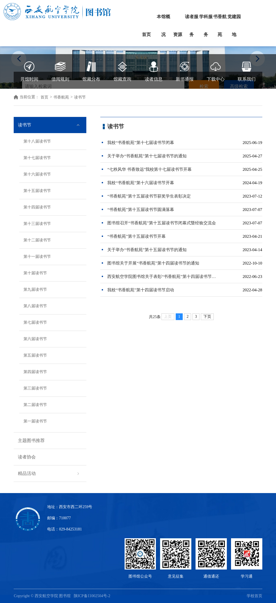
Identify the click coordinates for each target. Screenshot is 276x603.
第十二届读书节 (37, 240)
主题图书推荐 (31, 440)
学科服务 (206, 25)
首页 (146, 34)
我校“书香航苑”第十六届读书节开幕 (140, 183)
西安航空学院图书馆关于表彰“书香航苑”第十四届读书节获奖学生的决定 (162, 276)
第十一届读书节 (37, 256)
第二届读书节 (35, 405)
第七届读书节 (35, 322)
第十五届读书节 (37, 191)
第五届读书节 (35, 355)
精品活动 (27, 473)
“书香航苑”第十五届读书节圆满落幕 (140, 209)
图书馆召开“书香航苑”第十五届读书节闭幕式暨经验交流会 (161, 223)
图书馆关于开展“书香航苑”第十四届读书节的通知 (153, 263)
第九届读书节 (35, 289)
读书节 (24, 124)
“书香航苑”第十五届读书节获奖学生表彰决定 (149, 196)
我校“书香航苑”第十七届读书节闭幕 (140, 142)
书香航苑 (220, 25)
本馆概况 (163, 25)
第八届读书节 (35, 306)
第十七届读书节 (37, 158)
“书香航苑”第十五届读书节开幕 (136, 236)
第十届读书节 (35, 273)
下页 (207, 316)
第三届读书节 (35, 388)
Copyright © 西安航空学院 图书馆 (43, 596)
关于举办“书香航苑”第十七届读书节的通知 (146, 156)
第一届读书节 (35, 421)
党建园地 (234, 25)
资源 (177, 34)
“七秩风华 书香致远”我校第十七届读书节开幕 (149, 169)
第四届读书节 (35, 372)
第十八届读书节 (37, 141)
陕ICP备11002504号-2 (92, 596)
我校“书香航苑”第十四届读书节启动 (140, 290)
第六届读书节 (35, 339)
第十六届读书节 (37, 174)
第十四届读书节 (37, 207)
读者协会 (27, 457)
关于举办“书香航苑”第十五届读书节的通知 (146, 250)
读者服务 (191, 25)
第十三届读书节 (37, 224)
